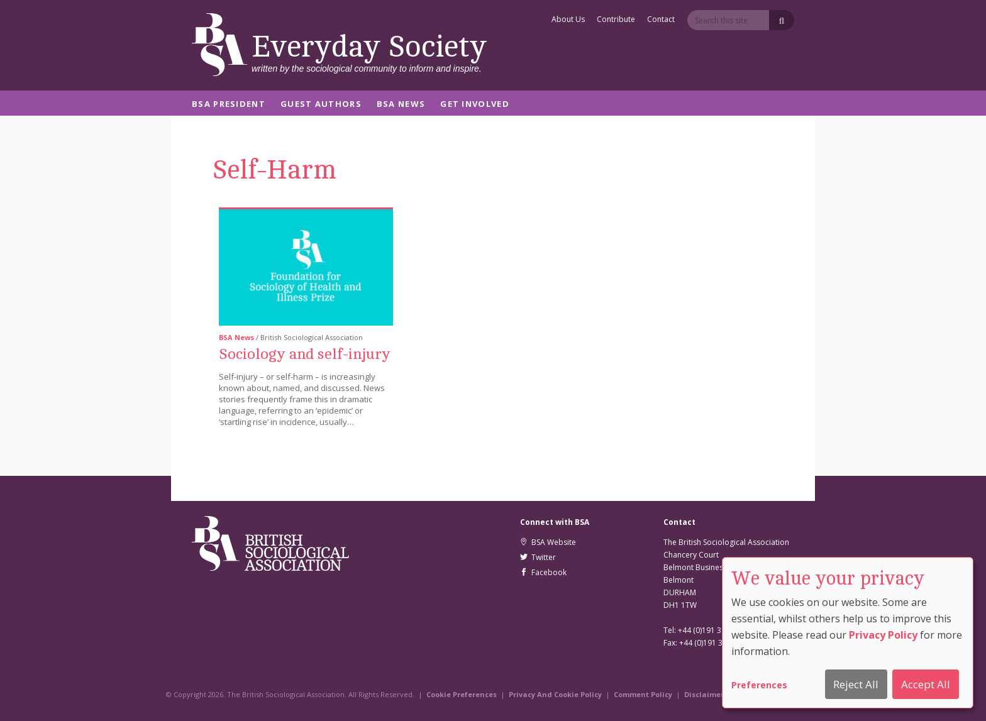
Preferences (759, 685)
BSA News (401, 104)
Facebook (543, 572)
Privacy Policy (883, 635)
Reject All (855, 684)
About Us (568, 20)
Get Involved (474, 104)
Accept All (925, 684)
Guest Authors (321, 104)
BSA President (228, 104)
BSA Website (548, 542)
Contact (661, 20)
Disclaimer (704, 694)
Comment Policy (643, 694)
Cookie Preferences (461, 694)
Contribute (616, 20)
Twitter (538, 557)
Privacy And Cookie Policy (555, 694)
